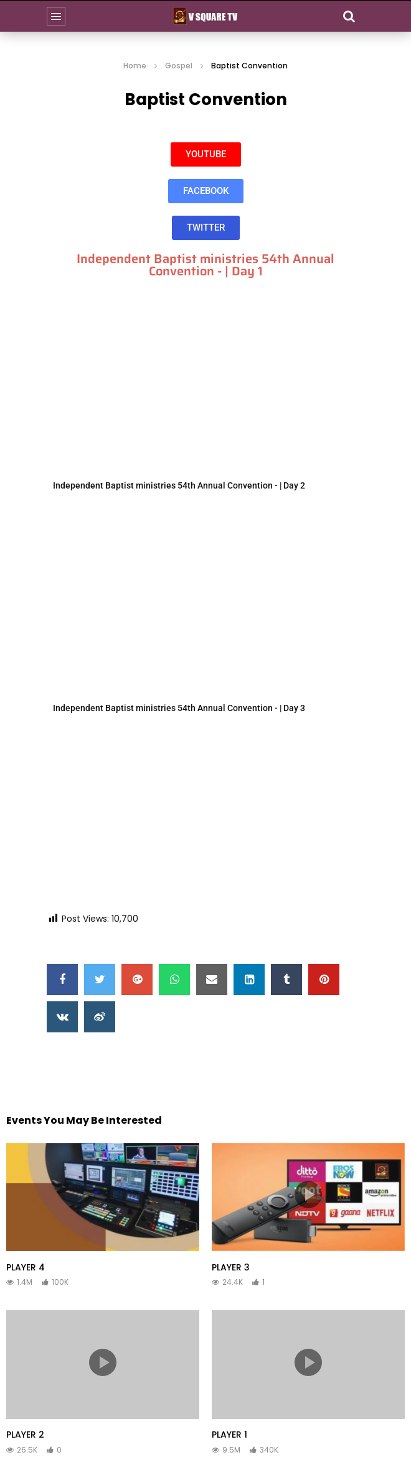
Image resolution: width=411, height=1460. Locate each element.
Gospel (178, 65)
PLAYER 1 (229, 1434)
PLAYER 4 (25, 1267)
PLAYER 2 (25, 1434)
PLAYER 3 (231, 1267)
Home (134, 65)
